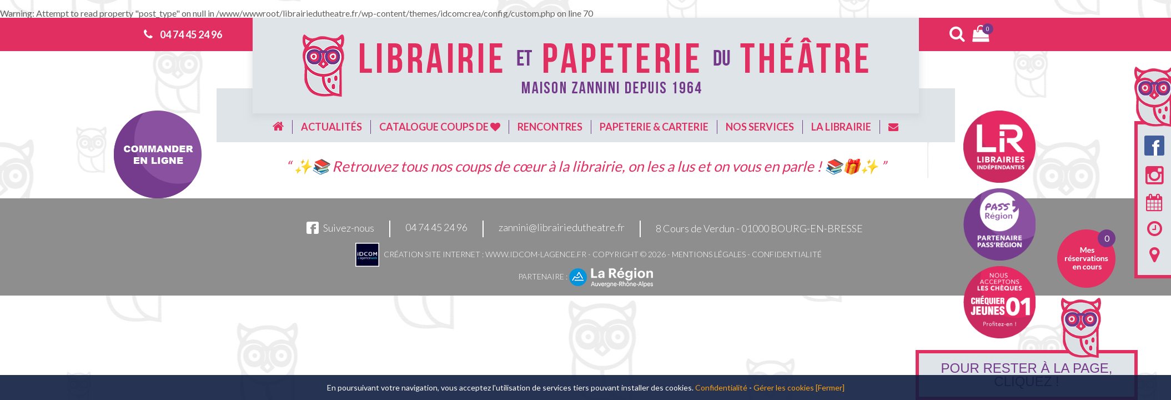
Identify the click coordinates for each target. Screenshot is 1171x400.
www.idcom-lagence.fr (535, 254)
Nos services (760, 127)
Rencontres (549, 127)
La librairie (841, 127)
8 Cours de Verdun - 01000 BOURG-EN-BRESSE (759, 228)
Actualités (331, 127)
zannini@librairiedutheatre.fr (562, 228)
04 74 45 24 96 (191, 34)
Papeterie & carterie (654, 127)
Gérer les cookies (783, 387)
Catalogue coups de (439, 127)
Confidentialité (787, 254)
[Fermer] (830, 387)
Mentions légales (709, 254)
